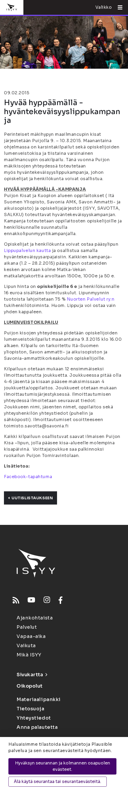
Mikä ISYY (29, 655)
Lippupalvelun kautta (27, 250)
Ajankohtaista (35, 618)
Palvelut (27, 627)
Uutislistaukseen (30, 498)
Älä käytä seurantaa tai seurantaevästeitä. (57, 781)
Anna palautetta (37, 727)
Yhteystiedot (34, 718)
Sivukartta (32, 675)
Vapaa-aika (31, 636)
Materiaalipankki (39, 699)
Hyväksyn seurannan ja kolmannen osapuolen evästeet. (62, 766)
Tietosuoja (30, 709)
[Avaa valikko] (118, 7)
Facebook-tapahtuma (28, 476)
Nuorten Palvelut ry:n (91, 299)
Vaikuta (26, 646)
